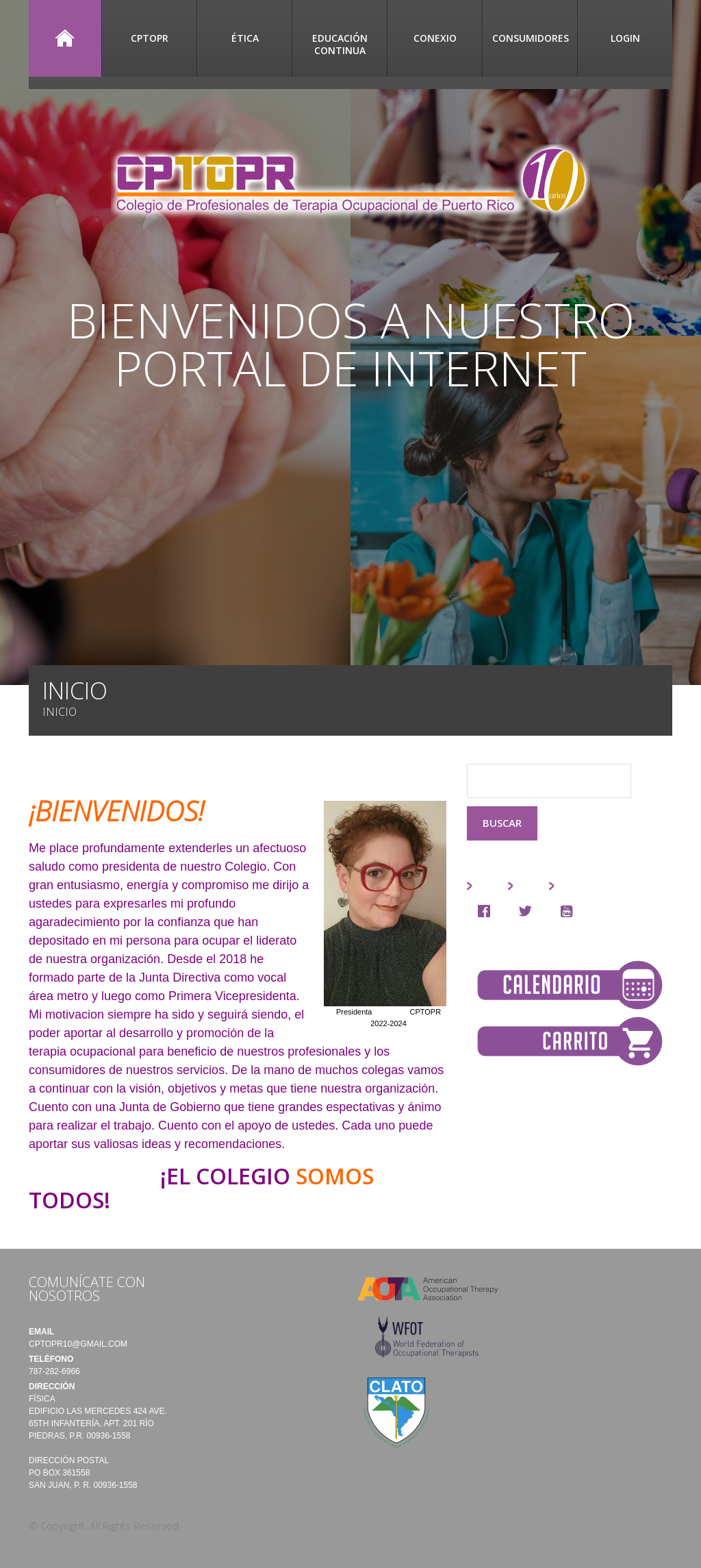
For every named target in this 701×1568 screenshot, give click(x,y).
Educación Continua (340, 44)
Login (625, 38)
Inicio (65, 38)
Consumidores (530, 38)
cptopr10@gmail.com (78, 1344)
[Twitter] (528, 911)
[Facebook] (487, 911)
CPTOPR (149, 38)
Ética (245, 38)
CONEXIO (435, 38)
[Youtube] (569, 911)
